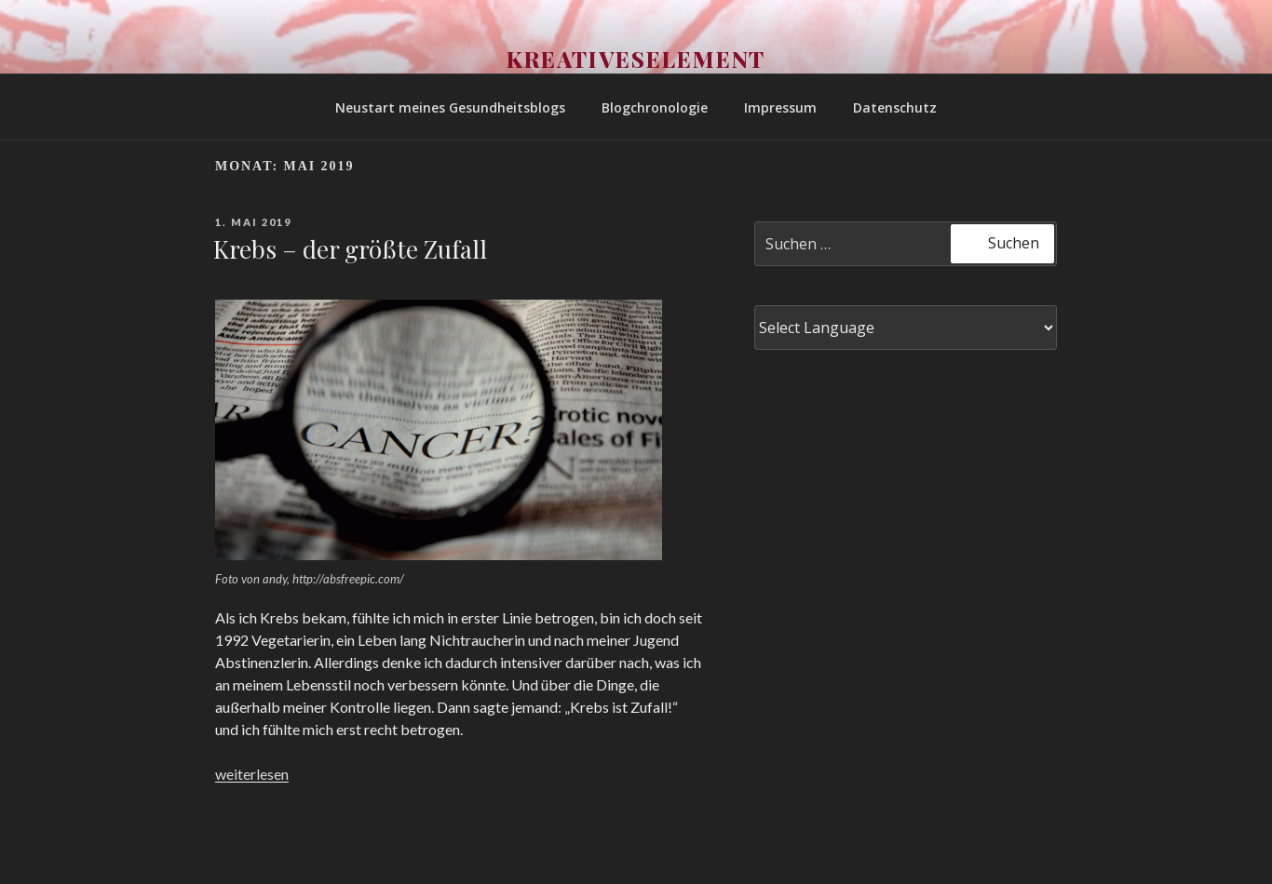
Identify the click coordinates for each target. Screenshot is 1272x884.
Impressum (780, 107)
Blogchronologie (655, 107)
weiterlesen (252, 774)
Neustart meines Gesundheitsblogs (450, 107)
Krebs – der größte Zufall (350, 249)
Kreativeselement (636, 59)
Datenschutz (895, 107)
